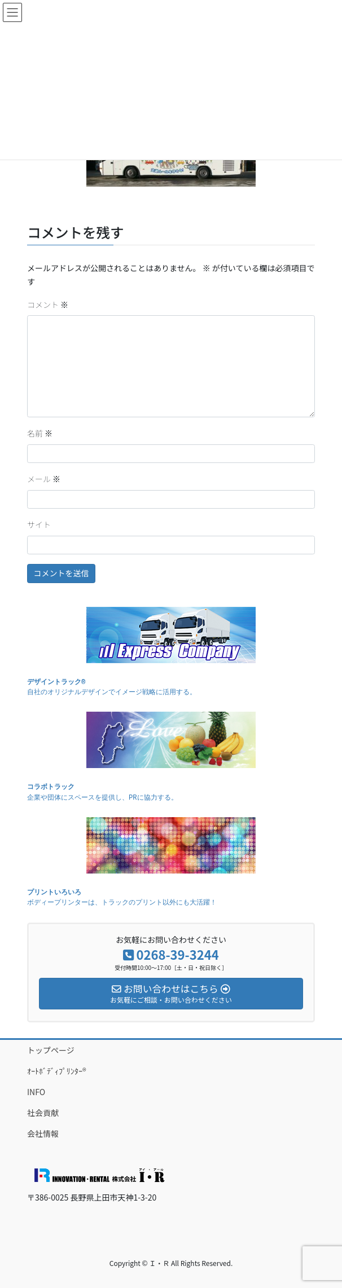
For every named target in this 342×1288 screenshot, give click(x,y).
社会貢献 (43, 1112)
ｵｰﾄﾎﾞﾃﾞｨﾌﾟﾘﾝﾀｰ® (56, 1071)
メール (43, 478)
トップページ (50, 1050)
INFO (36, 1091)
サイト (39, 524)
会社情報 (43, 1133)
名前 (39, 433)
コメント (47, 304)
